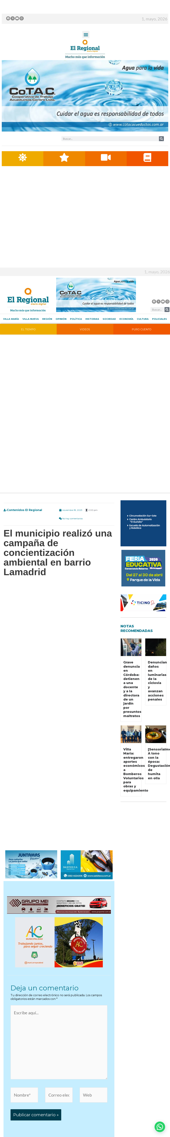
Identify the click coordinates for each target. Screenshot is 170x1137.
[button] (85, 34)
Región (47, 332)
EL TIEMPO (28, 342)
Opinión (61, 332)
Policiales (159, 332)
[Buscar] (161, 138)
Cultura (143, 332)
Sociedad (109, 332)
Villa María (11, 332)
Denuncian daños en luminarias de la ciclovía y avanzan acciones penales (157, 694)
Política (76, 332)
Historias (92, 332)
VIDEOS (85, 342)
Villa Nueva (30, 332)
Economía (126, 332)
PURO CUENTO (141, 342)
